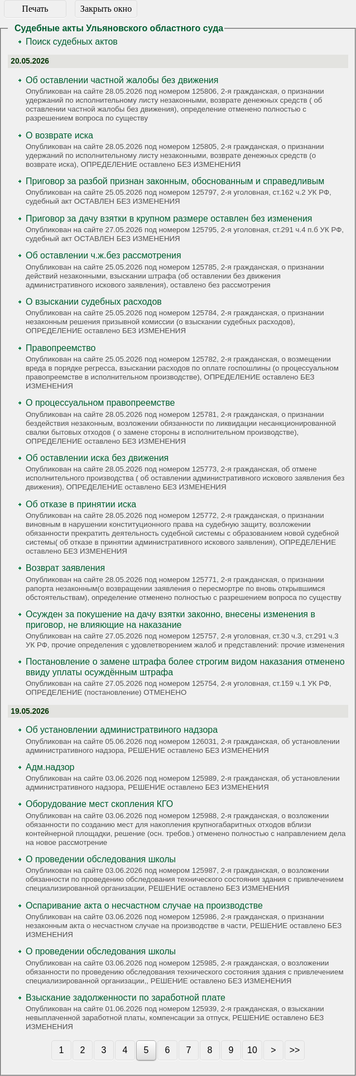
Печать (35, 8)
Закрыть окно (106, 8)
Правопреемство (60, 348)
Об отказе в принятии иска (81, 504)
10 (252, 1050)
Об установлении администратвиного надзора (122, 729)
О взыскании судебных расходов (94, 301)
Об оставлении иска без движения (97, 458)
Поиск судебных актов (72, 41)
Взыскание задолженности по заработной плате (125, 997)
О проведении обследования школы (101, 859)
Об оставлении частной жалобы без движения (122, 80)
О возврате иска (59, 135)
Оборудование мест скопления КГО (99, 804)
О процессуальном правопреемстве (100, 402)
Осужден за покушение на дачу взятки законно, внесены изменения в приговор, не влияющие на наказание (170, 619)
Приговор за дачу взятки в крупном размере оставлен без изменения (169, 218)
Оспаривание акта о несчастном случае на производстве (144, 905)
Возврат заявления (65, 568)
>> (295, 1050)
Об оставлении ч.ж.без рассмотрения (103, 255)
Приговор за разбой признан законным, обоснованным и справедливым (175, 181)
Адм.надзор (50, 767)
